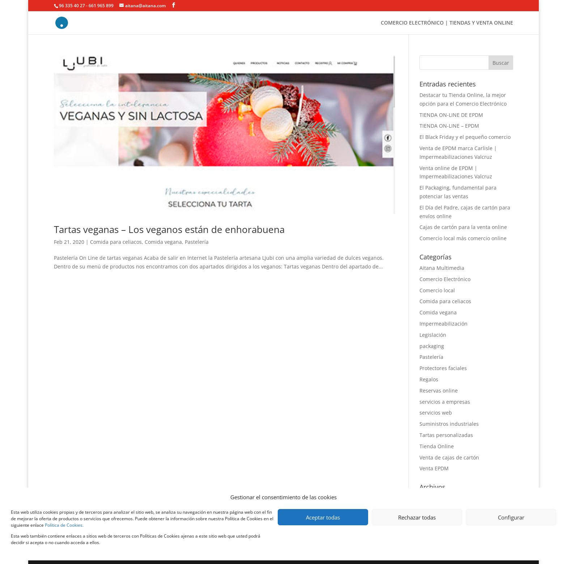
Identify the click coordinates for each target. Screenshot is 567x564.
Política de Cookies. (64, 525)
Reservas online (438, 390)
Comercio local (437, 290)
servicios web (435, 412)
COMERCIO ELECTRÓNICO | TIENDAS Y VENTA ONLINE (447, 23)
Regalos (428, 379)
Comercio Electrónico (444, 279)
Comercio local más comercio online (463, 238)
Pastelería (197, 241)
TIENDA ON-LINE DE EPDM (451, 114)
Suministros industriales (449, 423)
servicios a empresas (444, 401)
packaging (431, 346)
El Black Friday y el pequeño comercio (465, 136)
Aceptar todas (323, 517)
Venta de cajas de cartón (449, 457)
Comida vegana (163, 241)
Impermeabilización (443, 323)
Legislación (432, 334)
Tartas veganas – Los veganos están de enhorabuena (169, 229)
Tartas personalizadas (446, 435)
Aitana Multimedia (441, 267)
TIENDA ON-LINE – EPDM (449, 125)
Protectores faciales (443, 368)
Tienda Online (436, 446)
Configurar (511, 517)
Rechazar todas (417, 517)
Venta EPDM (434, 468)
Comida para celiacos (116, 241)
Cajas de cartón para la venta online (463, 227)
